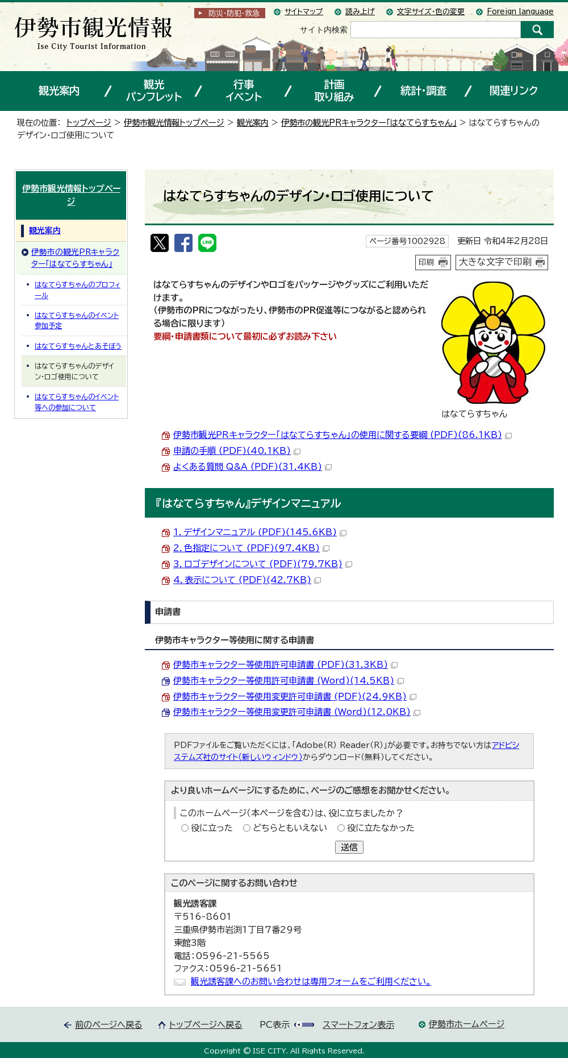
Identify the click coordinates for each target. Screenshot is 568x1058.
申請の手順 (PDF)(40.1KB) (236, 451)
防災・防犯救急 (234, 13)
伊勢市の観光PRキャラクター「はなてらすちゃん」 (369, 122)
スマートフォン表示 (358, 1024)
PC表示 (275, 1024)
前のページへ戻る (109, 1024)
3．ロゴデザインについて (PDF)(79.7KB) (262, 564)
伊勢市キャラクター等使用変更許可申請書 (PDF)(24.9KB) (294, 696)
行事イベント (243, 90)
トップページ (88, 122)
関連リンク (514, 90)
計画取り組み (334, 90)
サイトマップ (304, 11)
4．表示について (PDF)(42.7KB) (247, 580)
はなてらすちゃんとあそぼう (78, 345)
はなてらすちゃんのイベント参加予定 (77, 320)
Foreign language (520, 11)
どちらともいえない (290, 828)
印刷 (427, 262)
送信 (349, 847)
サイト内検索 (324, 29)
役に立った (212, 828)
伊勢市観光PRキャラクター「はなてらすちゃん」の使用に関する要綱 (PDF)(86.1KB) (342, 435)
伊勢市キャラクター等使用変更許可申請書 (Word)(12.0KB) (296, 712)
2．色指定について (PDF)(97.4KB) (251, 548)
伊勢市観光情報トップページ (174, 122)
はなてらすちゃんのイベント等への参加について (77, 401)
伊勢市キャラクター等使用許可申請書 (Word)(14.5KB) (288, 680)
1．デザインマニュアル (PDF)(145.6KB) (259, 532)
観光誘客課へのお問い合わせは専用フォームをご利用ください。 (311, 981)
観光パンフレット (154, 90)
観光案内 (59, 90)
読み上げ (360, 11)
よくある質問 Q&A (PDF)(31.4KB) (252, 466)
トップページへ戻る (206, 1024)
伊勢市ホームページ (466, 1024)
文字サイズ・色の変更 (431, 11)
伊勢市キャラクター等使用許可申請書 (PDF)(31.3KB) (285, 664)
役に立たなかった (381, 828)
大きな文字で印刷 (495, 261)
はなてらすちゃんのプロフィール (77, 289)
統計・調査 (423, 90)
